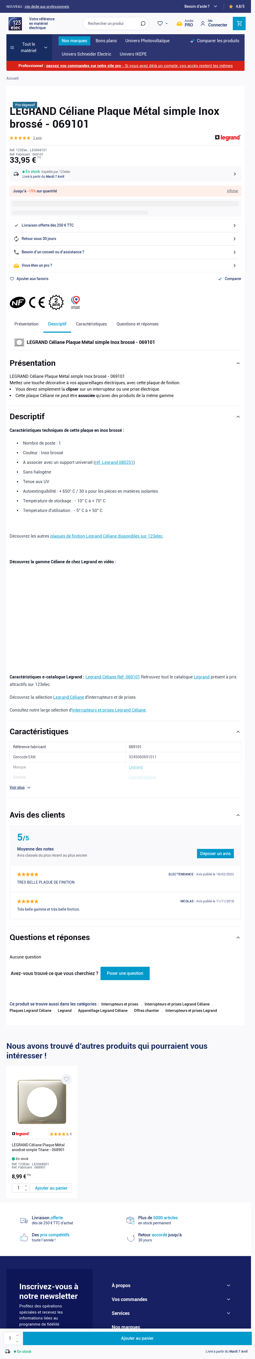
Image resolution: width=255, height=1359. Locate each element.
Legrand (202, 677)
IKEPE (121, 1324)
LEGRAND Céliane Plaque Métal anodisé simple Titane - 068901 (38, 1136)
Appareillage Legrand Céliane (103, 999)
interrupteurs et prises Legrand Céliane (109, 710)
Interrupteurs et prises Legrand (191, 999)
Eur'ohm (193, 1315)
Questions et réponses (138, 324)
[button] (26, 138)
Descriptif (57, 324)
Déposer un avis (215, 853)
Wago (212, 1324)
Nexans (171, 1315)
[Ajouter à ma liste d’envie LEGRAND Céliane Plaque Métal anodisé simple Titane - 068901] (66, 1068)
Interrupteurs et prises (119, 993)
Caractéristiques (91, 324)
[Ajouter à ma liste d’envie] (29, 279)
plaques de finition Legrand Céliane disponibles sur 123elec (106, 536)
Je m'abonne (64, 1317)
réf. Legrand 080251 (114, 462)
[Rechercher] (143, 23)
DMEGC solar (187, 1324)
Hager (214, 1315)
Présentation (26, 324)
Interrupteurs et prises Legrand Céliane (177, 993)
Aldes (162, 1324)
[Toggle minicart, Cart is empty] (239, 23)
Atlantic (142, 1324)
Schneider (124, 1315)
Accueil (12, 78)
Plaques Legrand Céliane (30, 999)
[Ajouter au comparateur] (229, 279)
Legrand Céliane (68, 697)
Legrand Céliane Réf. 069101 (113, 677)
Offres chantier (146, 999)
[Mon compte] (214, 23)
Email (27, 1317)
